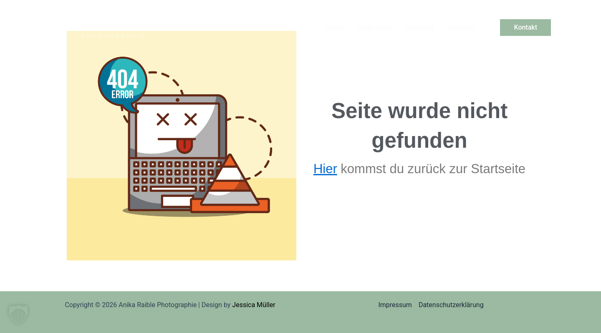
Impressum (395, 305)
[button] (525, 27)
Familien (461, 27)
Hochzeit (419, 27)
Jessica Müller (253, 305)
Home (334, 27)
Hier (325, 168)
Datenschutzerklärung (451, 305)
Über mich (375, 27)
